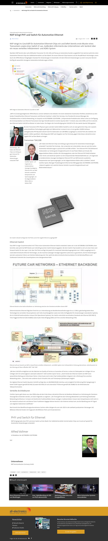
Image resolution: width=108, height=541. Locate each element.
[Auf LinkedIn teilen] (97, 39)
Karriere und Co (73, 7)
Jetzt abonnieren (20, 533)
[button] (95, 491)
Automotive (28, 7)
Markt (81, 7)
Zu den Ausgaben (70, 532)
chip (18, 472)
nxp (39, 472)
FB (32, 538)
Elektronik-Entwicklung (40, 7)
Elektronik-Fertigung (53, 7)
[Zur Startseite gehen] (21, 3)
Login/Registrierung (88, 2)
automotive (25, 472)
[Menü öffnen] (12, 2)
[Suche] (76, 2)
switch (43, 472)
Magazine (48, 2)
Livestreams (41, 2)
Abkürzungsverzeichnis (68, 2)
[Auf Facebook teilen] (92, 39)
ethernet (13, 472)
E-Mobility (63, 7)
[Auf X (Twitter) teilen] (94, 39)
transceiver (33, 472)
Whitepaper (57, 2)
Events (32, 2)
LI (29, 538)
